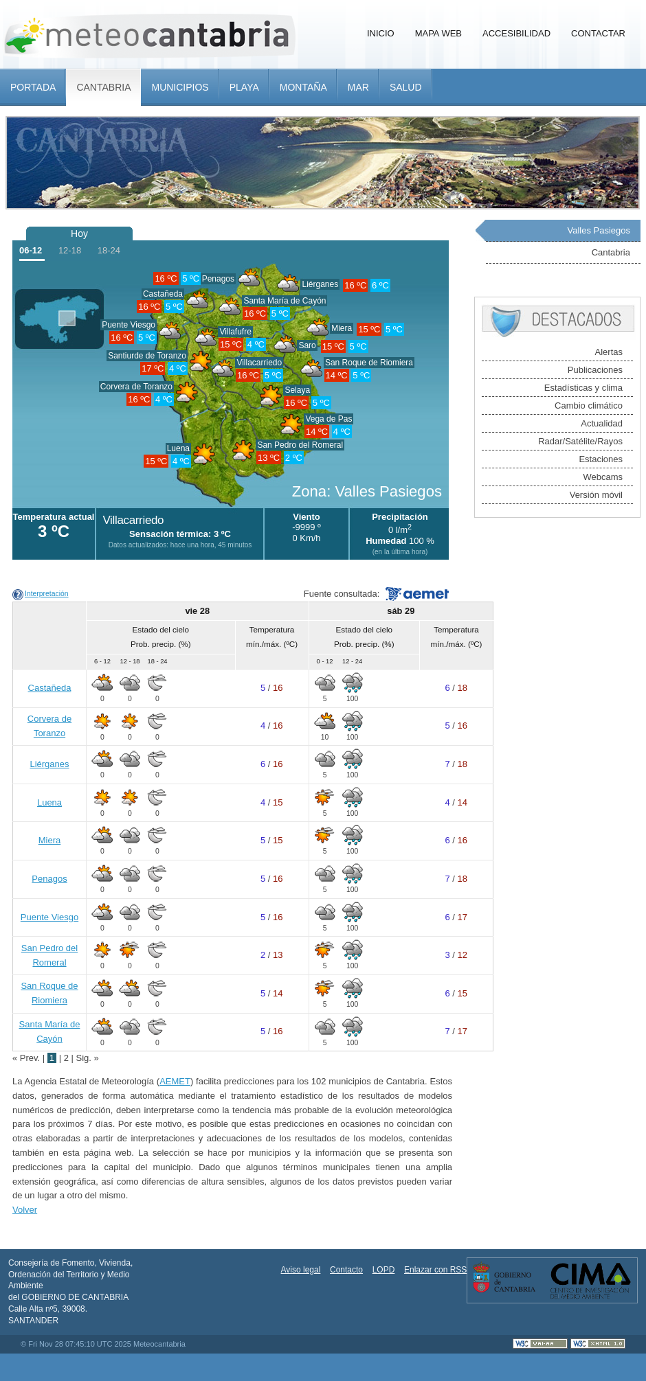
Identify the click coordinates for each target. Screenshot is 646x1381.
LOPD (383, 1270)
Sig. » (87, 1058)
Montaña (303, 87)
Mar (358, 87)
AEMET (174, 1081)
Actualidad (602, 423)
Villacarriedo (259, 362)
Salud (406, 87)
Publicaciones (595, 370)
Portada (33, 87)
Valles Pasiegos (598, 230)
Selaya (297, 390)
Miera (341, 328)
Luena (178, 448)
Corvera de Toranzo (136, 386)
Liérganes (320, 284)
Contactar (598, 33)
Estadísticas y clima (583, 388)
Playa (244, 87)
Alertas (609, 352)
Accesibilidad (516, 33)
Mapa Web (438, 33)
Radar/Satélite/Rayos (580, 441)
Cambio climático (589, 405)
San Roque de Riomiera (369, 362)
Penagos (218, 279)
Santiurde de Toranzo (147, 356)
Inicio (380, 33)
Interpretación (47, 593)
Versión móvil (596, 495)
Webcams (603, 477)
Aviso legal (301, 1270)
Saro (306, 345)
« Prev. (27, 1058)
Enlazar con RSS (435, 1270)
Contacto (346, 1270)
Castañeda (49, 688)
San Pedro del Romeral (300, 445)
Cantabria (103, 87)
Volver (24, 1210)
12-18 (69, 250)
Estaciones (601, 459)
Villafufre (235, 331)
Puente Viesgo (128, 325)
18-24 (109, 250)
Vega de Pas (328, 419)
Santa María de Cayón (284, 301)
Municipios (179, 87)
